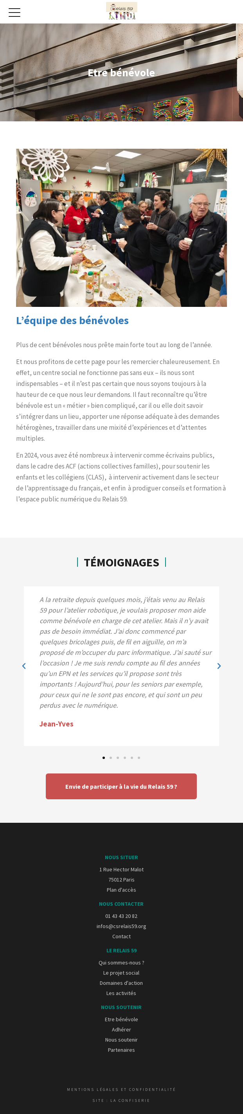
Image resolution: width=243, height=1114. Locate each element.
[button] (24, 666)
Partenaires (121, 1049)
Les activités (121, 993)
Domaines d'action (121, 982)
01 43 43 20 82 (121, 915)
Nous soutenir (121, 1039)
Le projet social (121, 972)
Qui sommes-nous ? (121, 962)
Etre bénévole (121, 1019)
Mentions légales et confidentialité (121, 1089)
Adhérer (121, 1029)
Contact (121, 936)
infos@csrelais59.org (121, 926)
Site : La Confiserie (121, 1100)
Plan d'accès (121, 889)
